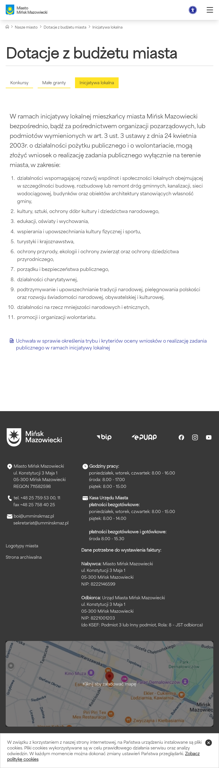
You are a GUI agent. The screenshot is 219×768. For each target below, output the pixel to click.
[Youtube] (208, 437)
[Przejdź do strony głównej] (34, 437)
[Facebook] (181, 437)
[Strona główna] (7, 27)
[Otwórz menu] (209, 10)
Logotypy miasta (22, 545)
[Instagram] (195, 437)
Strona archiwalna (24, 557)
